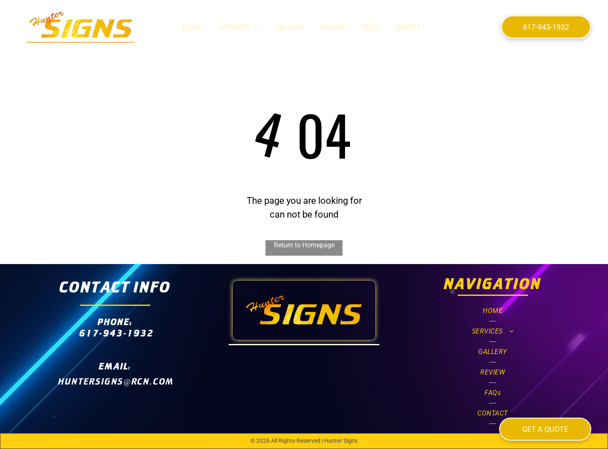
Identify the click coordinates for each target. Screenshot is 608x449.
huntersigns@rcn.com (116, 381)
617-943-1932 (116, 333)
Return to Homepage (304, 245)
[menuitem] (192, 28)
